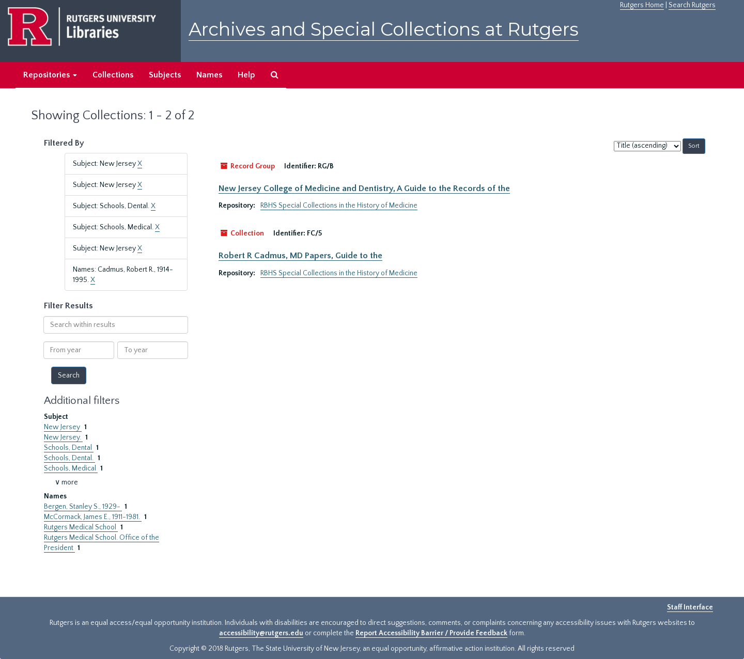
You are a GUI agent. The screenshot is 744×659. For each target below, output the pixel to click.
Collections (112, 75)
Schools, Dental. (69, 458)
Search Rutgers (692, 5)
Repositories (50, 75)
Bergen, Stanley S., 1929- (83, 507)
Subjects (165, 75)
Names (209, 75)
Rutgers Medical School (81, 527)
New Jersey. (63, 437)
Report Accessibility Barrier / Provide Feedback (431, 633)
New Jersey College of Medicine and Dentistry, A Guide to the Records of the (364, 188)
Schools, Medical (71, 468)
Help (246, 75)
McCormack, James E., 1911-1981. (93, 517)
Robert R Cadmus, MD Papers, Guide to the (300, 255)
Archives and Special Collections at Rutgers (384, 29)
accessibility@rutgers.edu (261, 633)
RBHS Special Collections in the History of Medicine (338, 205)
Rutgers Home (642, 5)
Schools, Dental (69, 448)
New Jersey (63, 427)
